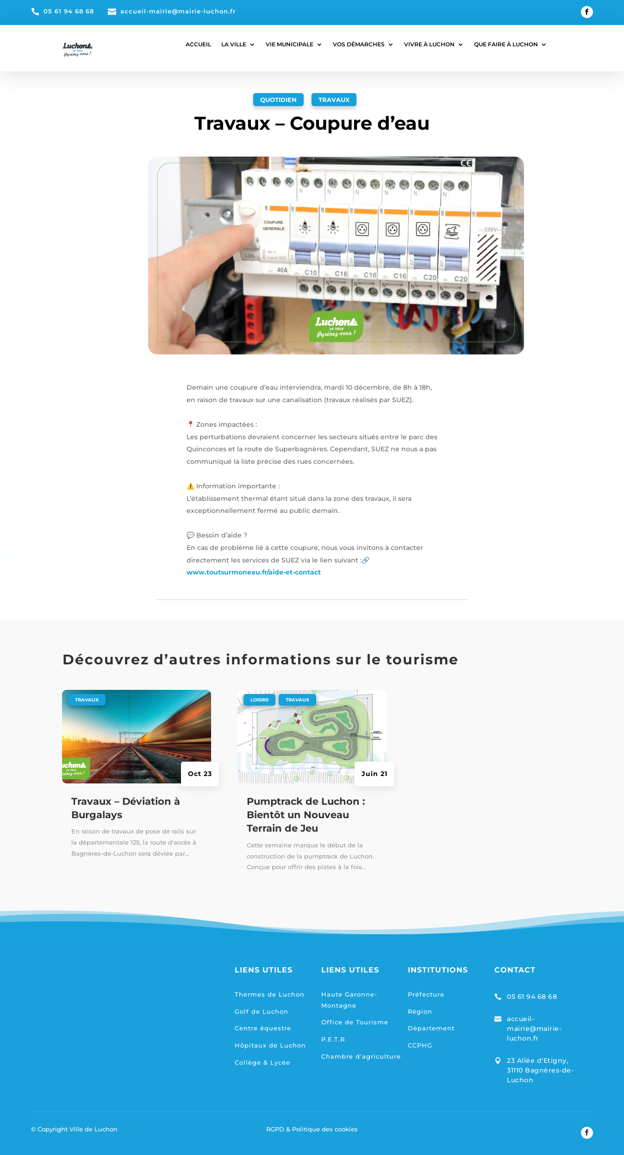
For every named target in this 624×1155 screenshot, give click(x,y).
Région (420, 1011)
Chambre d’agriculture (361, 1056)
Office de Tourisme (354, 1022)
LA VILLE (233, 44)
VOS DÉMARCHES (359, 44)
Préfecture (426, 994)
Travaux (333, 99)
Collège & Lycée (262, 1062)
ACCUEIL (198, 44)
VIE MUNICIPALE (289, 44)
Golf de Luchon (261, 1011)
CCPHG (420, 1045)
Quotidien (278, 99)
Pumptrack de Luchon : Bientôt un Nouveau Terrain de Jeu (306, 814)
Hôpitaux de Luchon (270, 1045)
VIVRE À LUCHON (429, 44)
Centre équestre (263, 1028)
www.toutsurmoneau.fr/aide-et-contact (254, 572)
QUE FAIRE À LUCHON (506, 44)
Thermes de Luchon (270, 994)
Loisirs (259, 700)
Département (431, 1028)
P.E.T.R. (334, 1039)
